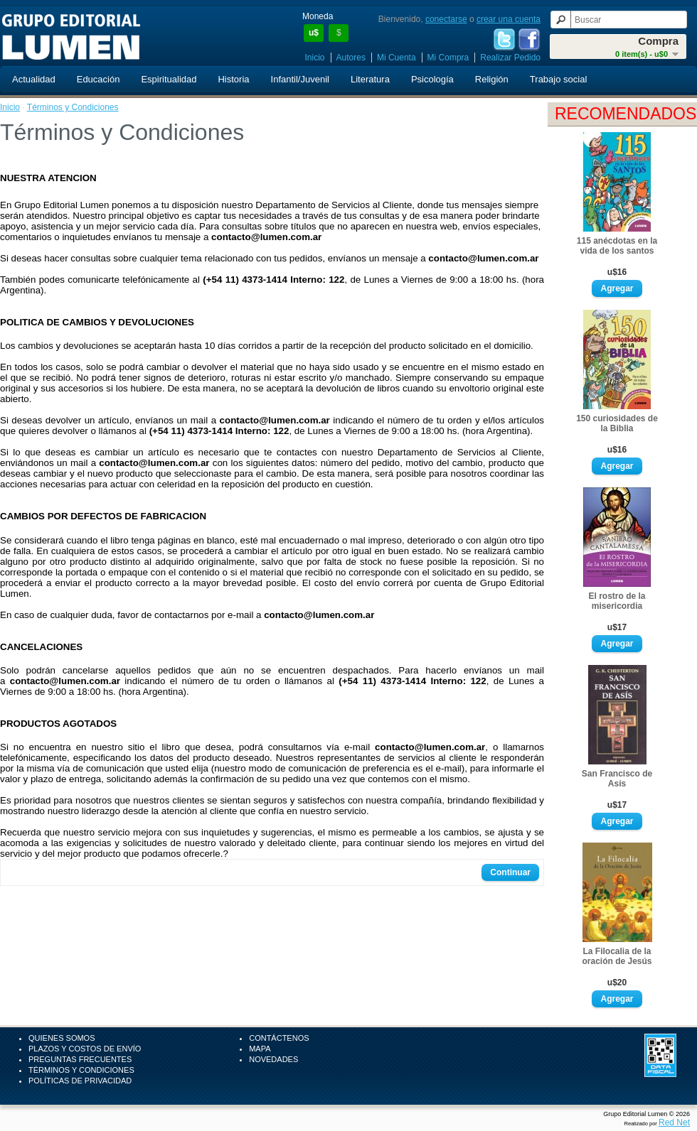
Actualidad (33, 79)
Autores (351, 58)
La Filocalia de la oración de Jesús (616, 956)
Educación (98, 79)
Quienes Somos (61, 1038)
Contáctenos (279, 1038)
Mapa (259, 1048)
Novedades (273, 1059)
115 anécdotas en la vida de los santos (617, 246)
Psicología (432, 79)
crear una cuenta (509, 19)
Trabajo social (558, 79)
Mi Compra (448, 58)
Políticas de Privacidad (80, 1080)
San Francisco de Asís (617, 779)
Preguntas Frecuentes (80, 1059)
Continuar (510, 872)
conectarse (446, 19)
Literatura (370, 79)
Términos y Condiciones (73, 107)
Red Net (674, 1122)
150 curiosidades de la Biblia (617, 423)
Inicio (315, 58)
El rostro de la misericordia (616, 601)
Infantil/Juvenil (300, 79)
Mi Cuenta (396, 58)
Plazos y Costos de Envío (84, 1048)
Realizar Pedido (510, 58)
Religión (492, 79)
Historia (233, 79)
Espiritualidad (168, 79)
